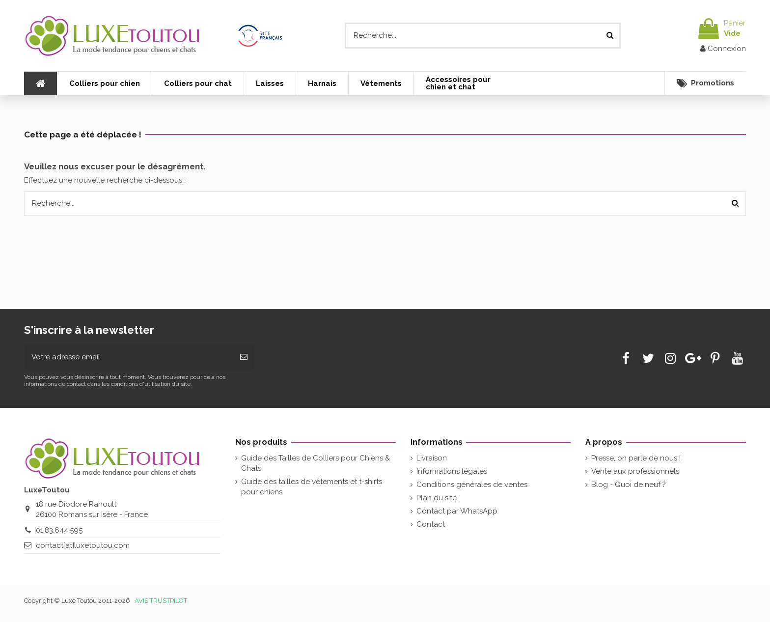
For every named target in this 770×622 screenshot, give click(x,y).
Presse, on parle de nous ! (636, 458)
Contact (430, 524)
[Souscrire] (244, 357)
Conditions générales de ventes (471, 484)
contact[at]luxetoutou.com (83, 545)
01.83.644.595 (59, 530)
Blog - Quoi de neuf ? (628, 484)
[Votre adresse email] (128, 357)
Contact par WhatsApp (456, 511)
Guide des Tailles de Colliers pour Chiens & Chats (315, 463)
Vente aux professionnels (635, 471)
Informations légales (451, 471)
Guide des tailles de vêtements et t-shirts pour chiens (311, 486)
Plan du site (436, 497)
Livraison (431, 458)
